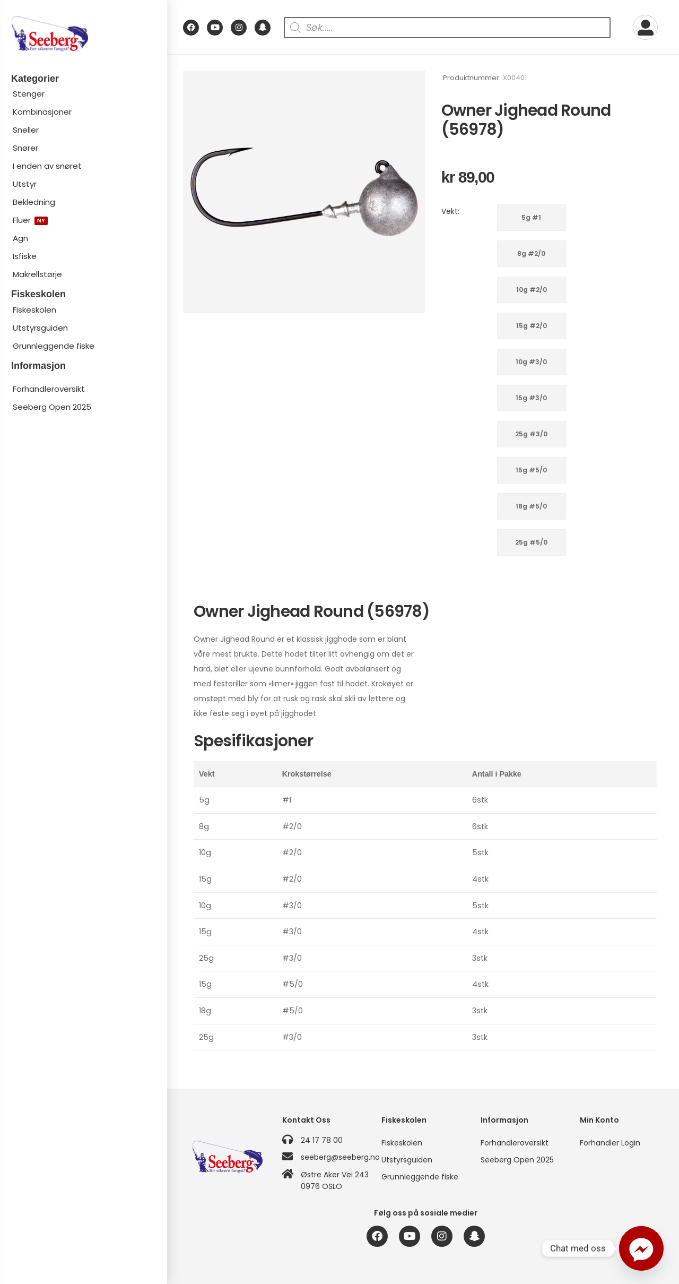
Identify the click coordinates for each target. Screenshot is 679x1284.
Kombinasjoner (42, 111)
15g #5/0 (531, 470)
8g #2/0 (531, 253)
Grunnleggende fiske (53, 345)
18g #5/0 (531, 506)
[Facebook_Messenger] (641, 1248)
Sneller (26, 129)
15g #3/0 (531, 397)
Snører (25, 147)
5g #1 (531, 217)
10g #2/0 (531, 289)
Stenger (29, 93)
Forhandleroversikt (49, 388)
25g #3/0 (531, 433)
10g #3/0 (531, 361)
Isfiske (25, 256)
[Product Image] (304, 192)
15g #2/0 (531, 325)
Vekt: (450, 211)
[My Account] (645, 27)
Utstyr (25, 183)
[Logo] (83, 33)
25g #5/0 (531, 542)
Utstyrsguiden (40, 327)
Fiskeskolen (34, 309)
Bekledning (34, 202)
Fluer (30, 220)
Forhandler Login (610, 1142)
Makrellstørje (37, 274)
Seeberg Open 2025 (52, 406)
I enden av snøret (47, 165)
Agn (20, 238)
